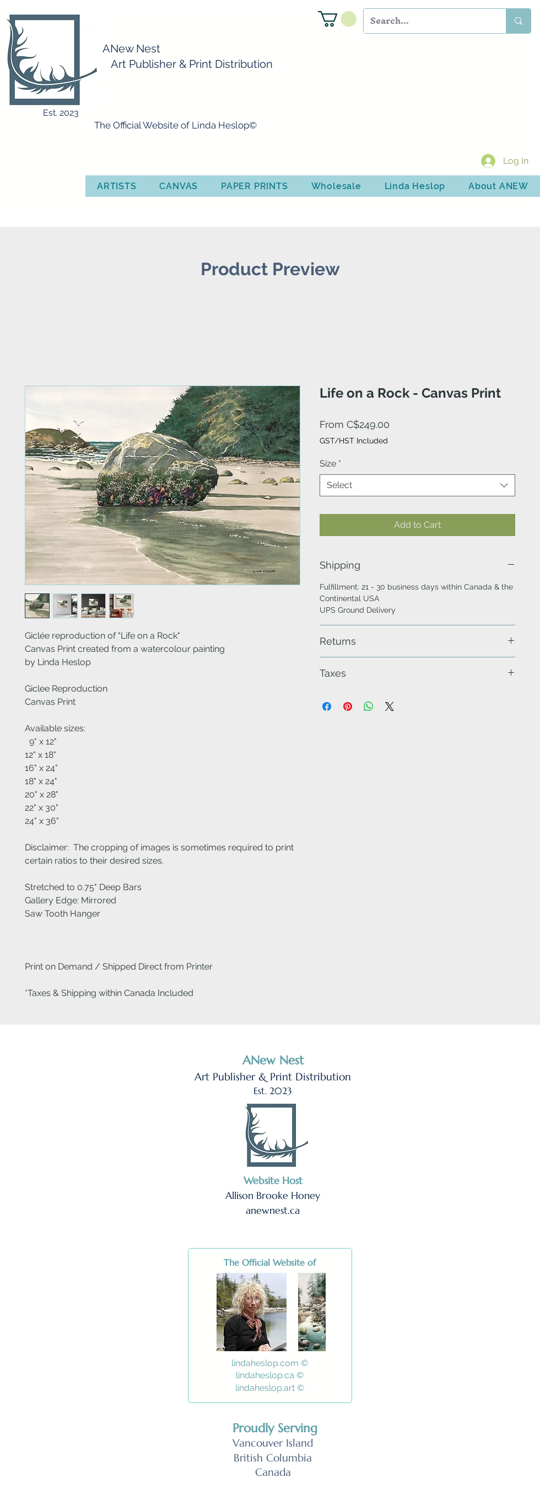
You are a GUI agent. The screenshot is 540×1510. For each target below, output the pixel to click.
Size (330, 463)
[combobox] (417, 485)
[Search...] (426, 21)
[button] (337, 19)
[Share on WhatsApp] (368, 706)
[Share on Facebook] (326, 706)
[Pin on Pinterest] (347, 706)
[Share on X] (389, 706)
